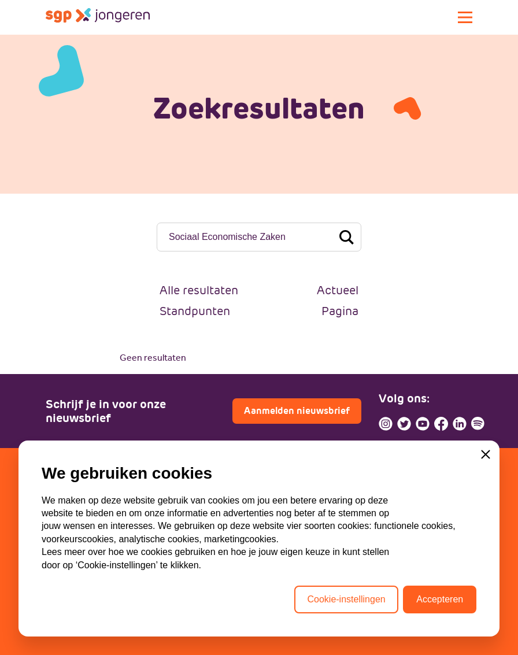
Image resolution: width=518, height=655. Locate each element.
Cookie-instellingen (346, 599)
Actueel (337, 290)
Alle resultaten (199, 290)
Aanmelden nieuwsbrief (297, 411)
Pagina (339, 311)
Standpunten (195, 311)
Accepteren (439, 599)
